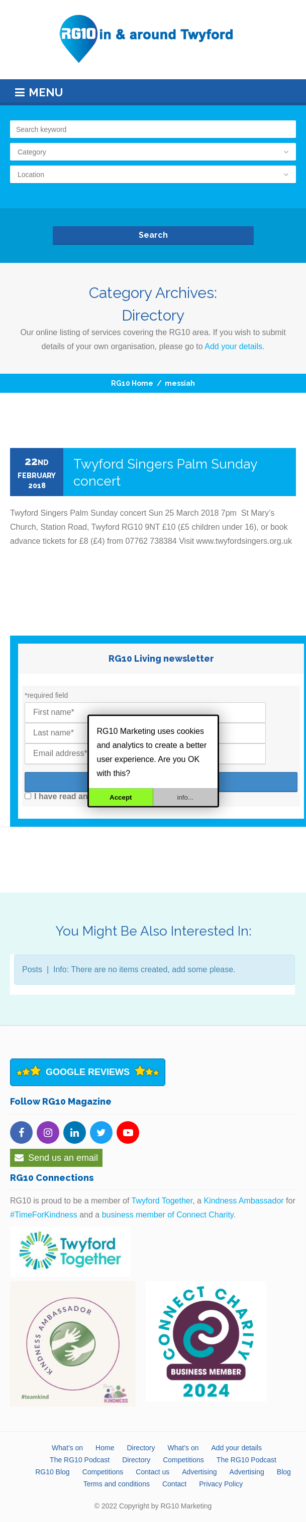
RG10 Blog (52, 1472)
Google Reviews (88, 1072)
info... (185, 797)
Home (104, 1448)
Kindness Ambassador (243, 1200)
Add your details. (234, 346)
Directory (141, 1448)
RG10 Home (132, 383)
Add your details (236, 1448)
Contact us (152, 1472)
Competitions (183, 1460)
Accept (121, 797)
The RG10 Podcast (80, 1460)
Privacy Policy (221, 1484)
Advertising (199, 1472)
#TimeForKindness (43, 1214)
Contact (174, 1484)
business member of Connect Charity (168, 1214)
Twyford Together (162, 1200)
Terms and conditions (116, 1484)
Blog (284, 1472)
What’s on (67, 1448)
